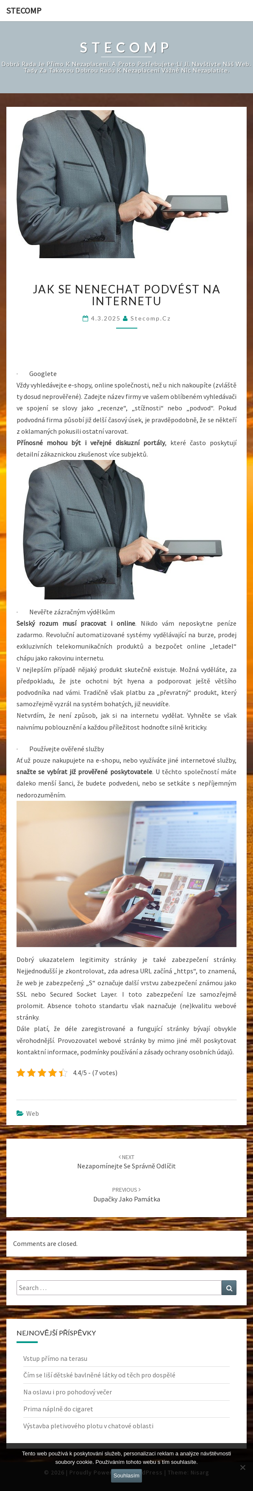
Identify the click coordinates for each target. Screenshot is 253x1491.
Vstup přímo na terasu (55, 1358)
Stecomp (24, 10)
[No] (242, 1467)
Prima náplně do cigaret (58, 1409)
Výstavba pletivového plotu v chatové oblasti (88, 1425)
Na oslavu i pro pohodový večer (67, 1392)
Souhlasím (126, 1475)
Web (32, 1113)
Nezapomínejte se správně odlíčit (126, 1162)
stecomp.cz (151, 318)
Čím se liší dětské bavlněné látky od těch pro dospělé (99, 1375)
